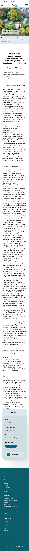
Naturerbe (6, 485)
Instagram (6, 525)
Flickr (5, 528)
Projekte (6, 483)
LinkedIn (6, 521)
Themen (6, 480)
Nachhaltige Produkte (9, 508)
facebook (6, 523)
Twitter (5, 527)
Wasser (6, 513)
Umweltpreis (7, 487)
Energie (6, 502)
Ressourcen (7, 512)
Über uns (6, 489)
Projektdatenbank (5, 37)
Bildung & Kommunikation (10, 500)
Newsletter (22, 541)
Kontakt (15, 541)
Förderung (6, 481)
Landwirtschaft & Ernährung (11, 506)
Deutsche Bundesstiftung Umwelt (15, 546)
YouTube (6, 530)
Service (5, 491)
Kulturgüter (7, 504)
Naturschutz (7, 510)
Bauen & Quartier (8, 498)
